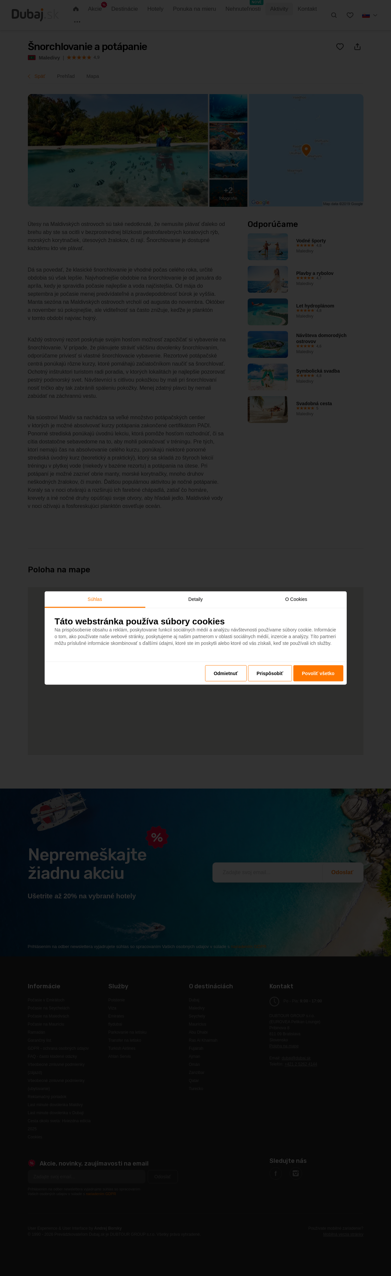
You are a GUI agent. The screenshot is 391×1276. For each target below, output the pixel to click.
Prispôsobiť (270, 673)
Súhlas (95, 599)
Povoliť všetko (318, 673)
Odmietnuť (226, 673)
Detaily (195, 599)
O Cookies (296, 599)
